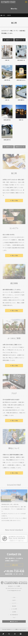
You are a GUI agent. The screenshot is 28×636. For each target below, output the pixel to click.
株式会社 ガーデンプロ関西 (12, 629)
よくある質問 (14, 609)
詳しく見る (14, 201)
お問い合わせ (14, 622)
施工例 (14, 601)
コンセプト (14, 604)
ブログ (14, 618)
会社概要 (14, 612)
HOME (3, 15)
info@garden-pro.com (16, 591)
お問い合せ (14, 565)
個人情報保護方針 (14, 615)
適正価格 (14, 606)
